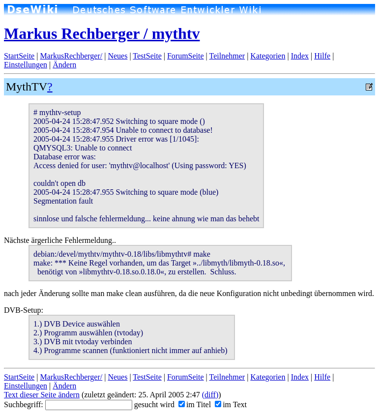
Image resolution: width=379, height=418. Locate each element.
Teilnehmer (227, 56)
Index (300, 56)
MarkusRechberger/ (71, 56)
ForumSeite (185, 56)
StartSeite (19, 56)
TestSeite (147, 56)
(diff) (210, 394)
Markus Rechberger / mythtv (102, 33)
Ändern (64, 64)
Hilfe (322, 56)
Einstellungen (25, 64)
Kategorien (267, 56)
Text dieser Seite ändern (42, 394)
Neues (117, 56)
